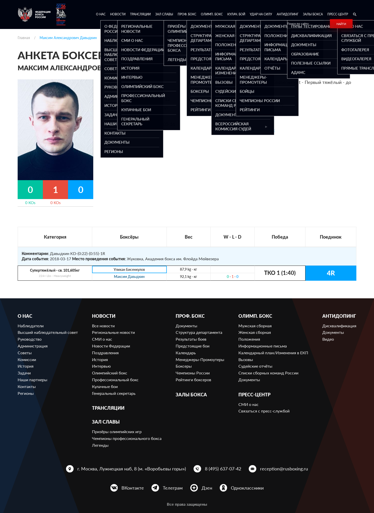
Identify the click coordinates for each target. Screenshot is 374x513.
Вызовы (245, 359)
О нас (101, 14)
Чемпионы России (193, 372)
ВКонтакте (132, 488)
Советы (25, 352)
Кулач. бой (236, 14)
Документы (186, 325)
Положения (249, 339)
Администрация (33, 345)
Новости (118, 14)
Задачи (24, 372)
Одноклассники (247, 488)
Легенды (100, 445)
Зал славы (164, 14)
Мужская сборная (255, 325)
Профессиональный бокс (115, 379)
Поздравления (105, 352)
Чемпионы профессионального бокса (127, 438)
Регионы (26, 393)
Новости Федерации (111, 345)
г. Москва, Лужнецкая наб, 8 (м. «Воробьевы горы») (131, 468)
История (26, 366)
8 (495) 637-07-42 (223, 468)
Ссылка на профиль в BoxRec (244, 130)
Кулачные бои (105, 386)
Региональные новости (113, 332)
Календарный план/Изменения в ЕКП (273, 352)
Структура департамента (199, 332)
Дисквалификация (339, 325)
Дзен (207, 488)
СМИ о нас (102, 339)
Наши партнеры (32, 379)
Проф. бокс (187, 14)
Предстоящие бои (192, 345)
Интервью (101, 366)
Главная (24, 38)
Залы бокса (313, 14)
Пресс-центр (337, 14)
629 (264, 96)
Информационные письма (262, 345)
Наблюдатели (31, 325)
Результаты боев (191, 339)
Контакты (27, 386)
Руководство (30, 339)
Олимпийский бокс (109, 372)
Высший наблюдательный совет (48, 332)
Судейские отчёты (255, 366)
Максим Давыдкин (129, 277)
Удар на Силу (261, 14)
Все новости (103, 325)
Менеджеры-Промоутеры (200, 359)
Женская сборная (254, 332)
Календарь (186, 352)
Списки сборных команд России (268, 372)
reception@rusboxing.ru (284, 468)
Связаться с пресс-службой (264, 410)
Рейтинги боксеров (193, 379)
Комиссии (27, 359)
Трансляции (140, 14)
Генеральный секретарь (114, 393)
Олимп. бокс (212, 14)
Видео (328, 339)
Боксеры (184, 366)
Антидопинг (287, 14)
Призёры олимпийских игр (117, 431)
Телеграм (173, 488)
